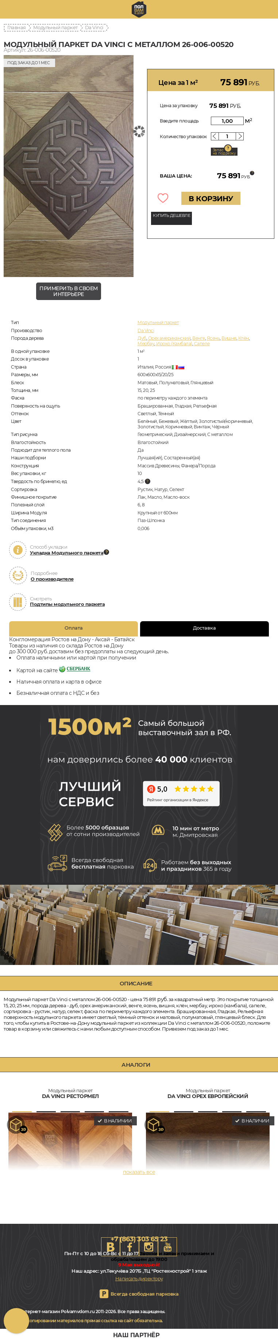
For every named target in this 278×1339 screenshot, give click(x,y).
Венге (198, 338)
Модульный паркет (55, 27)
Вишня (228, 338)
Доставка (204, 628)
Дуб (142, 338)
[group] (69, 166)
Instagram (148, 1246)
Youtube (167, 1246)
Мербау (146, 343)
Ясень (213, 338)
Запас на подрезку (224, 152)
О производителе (52, 579)
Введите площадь (179, 121)
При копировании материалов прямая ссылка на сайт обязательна (89, 1320)
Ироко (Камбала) (174, 343)
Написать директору (139, 1278)
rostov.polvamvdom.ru (139, 9)
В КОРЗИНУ (211, 198)
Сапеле (202, 343)
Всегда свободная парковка (145, 1294)
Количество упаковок (183, 136)
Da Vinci (94, 27)
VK (110, 1246)
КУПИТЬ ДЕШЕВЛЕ (171, 215)
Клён (243, 338)
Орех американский (169, 338)
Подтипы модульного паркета (67, 604)
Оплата (74, 628)
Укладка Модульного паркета (66, 553)
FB (129, 1246)
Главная (16, 27)
